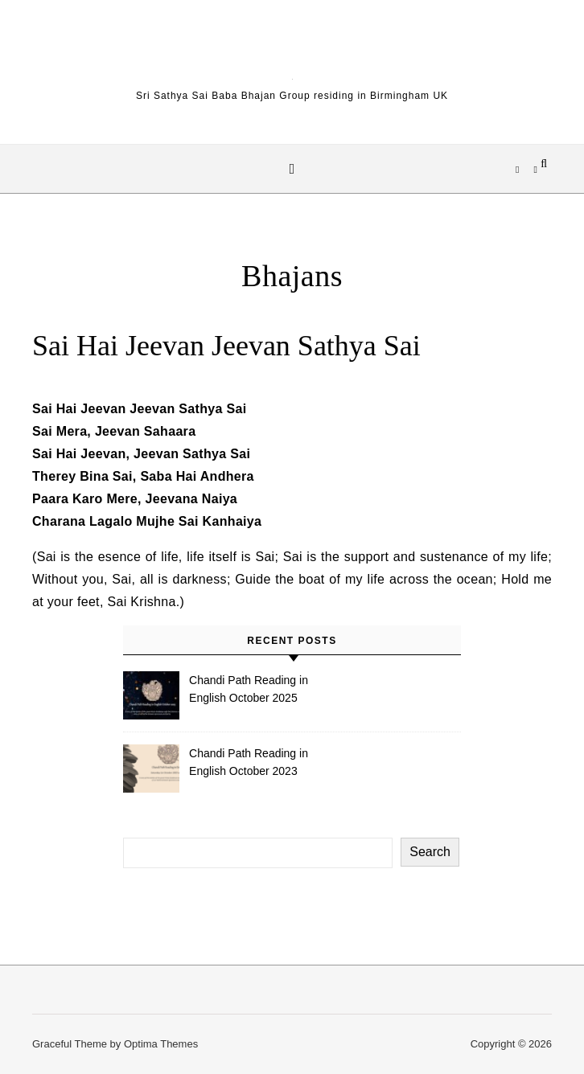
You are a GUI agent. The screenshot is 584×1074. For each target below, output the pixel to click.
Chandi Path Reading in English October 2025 (248, 689)
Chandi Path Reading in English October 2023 (248, 762)
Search (429, 852)
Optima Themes (161, 1044)
